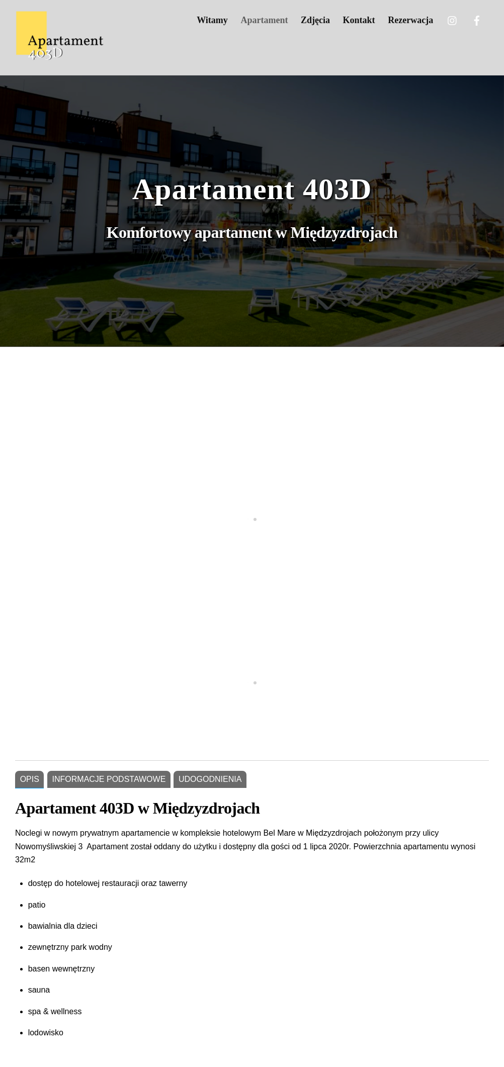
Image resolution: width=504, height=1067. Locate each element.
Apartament (264, 20)
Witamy (212, 20)
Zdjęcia (315, 20)
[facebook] (477, 19)
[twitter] (453, 19)
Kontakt (359, 20)
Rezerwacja (410, 20)
